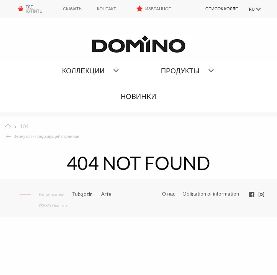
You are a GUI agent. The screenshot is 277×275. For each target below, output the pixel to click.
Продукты (180, 70)
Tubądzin (82, 194)
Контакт (106, 8)
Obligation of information (210, 194)
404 (24, 126)
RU (251, 8)
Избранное (158, 8)
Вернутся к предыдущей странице (46, 136)
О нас (168, 193)
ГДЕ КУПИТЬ (34, 8)
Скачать (72, 8)
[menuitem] (214, 9)
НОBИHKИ (138, 96)
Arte (106, 194)
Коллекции (83, 70)
